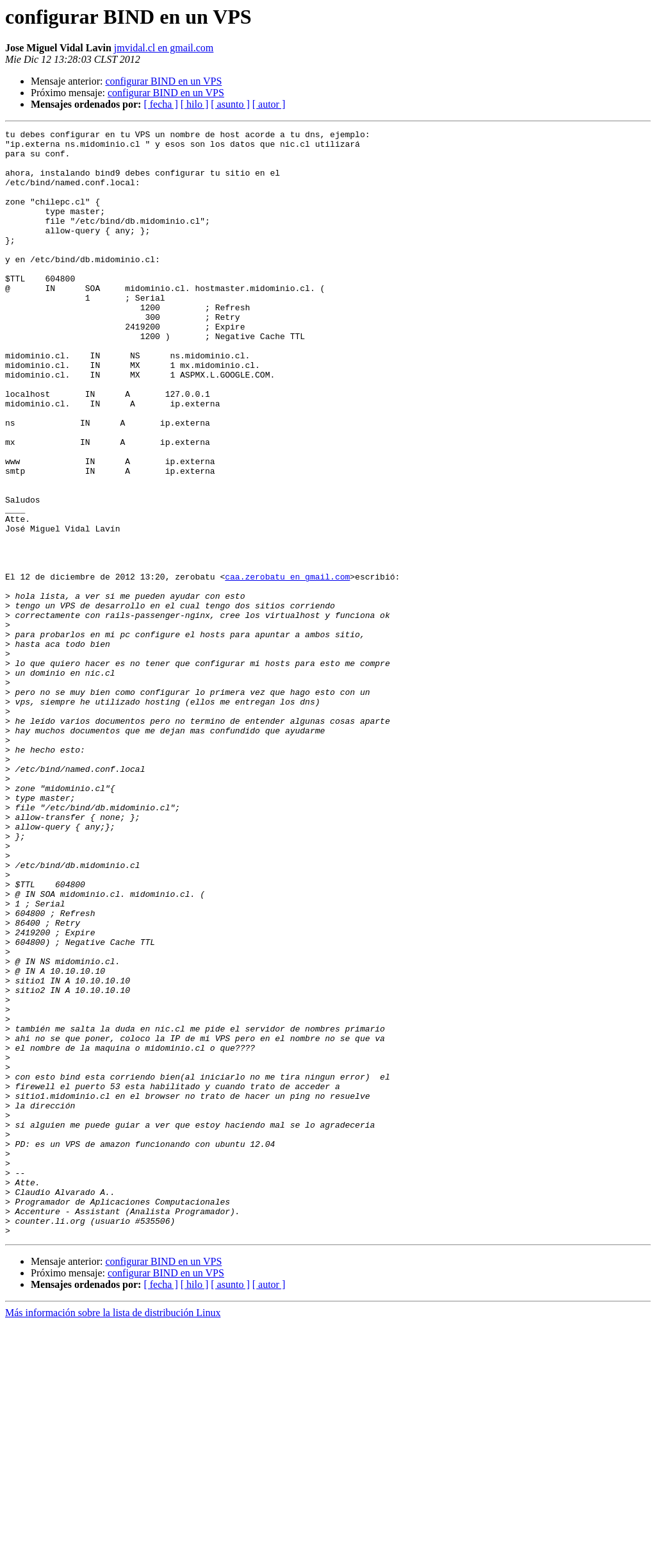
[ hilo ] (195, 104)
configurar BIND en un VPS (163, 81)
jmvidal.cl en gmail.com (164, 47)
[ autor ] (269, 104)
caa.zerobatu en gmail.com (287, 666)
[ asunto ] (230, 104)
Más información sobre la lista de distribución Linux (112, 1533)
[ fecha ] (160, 104)
